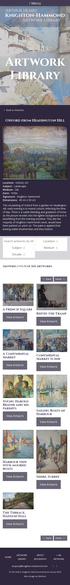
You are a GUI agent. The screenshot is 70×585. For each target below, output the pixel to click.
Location (51, 241)
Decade (19, 254)
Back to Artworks (13, 110)
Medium (51, 248)
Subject (19, 248)
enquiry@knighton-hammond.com (30, 566)
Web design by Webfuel (35, 576)
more (60, 279)
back (46, 279)
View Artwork (15, 317)
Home (8, 557)
